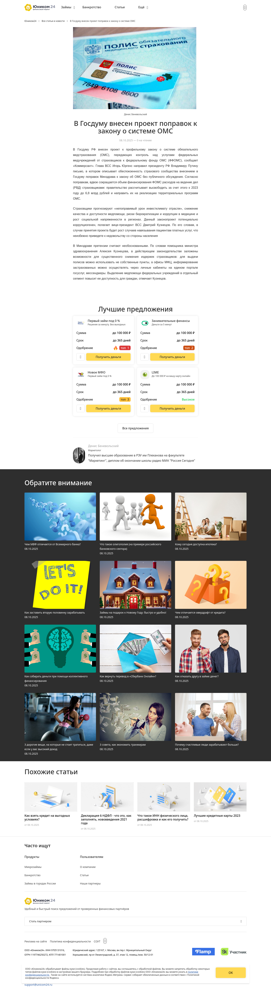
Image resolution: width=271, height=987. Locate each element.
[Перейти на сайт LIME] (172, 408)
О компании (88, 867)
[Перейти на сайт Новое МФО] (108, 408)
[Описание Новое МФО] (80, 408)
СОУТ (97, 941)
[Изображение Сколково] (234, 952)
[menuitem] (68, 7)
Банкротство (91, 7)
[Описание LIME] (144, 408)
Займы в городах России (40, 883)
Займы (66, 7)
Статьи (120, 7)
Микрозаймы (32, 867)
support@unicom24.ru (38, 984)
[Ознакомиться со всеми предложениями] (135, 428)
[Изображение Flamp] (203, 952)
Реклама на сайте (35, 941)
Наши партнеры (90, 883)
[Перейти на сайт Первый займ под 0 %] (108, 357)
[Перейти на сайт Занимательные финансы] (172, 357)
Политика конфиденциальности (70, 941)
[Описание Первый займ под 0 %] (80, 357)
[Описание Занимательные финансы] (144, 357)
